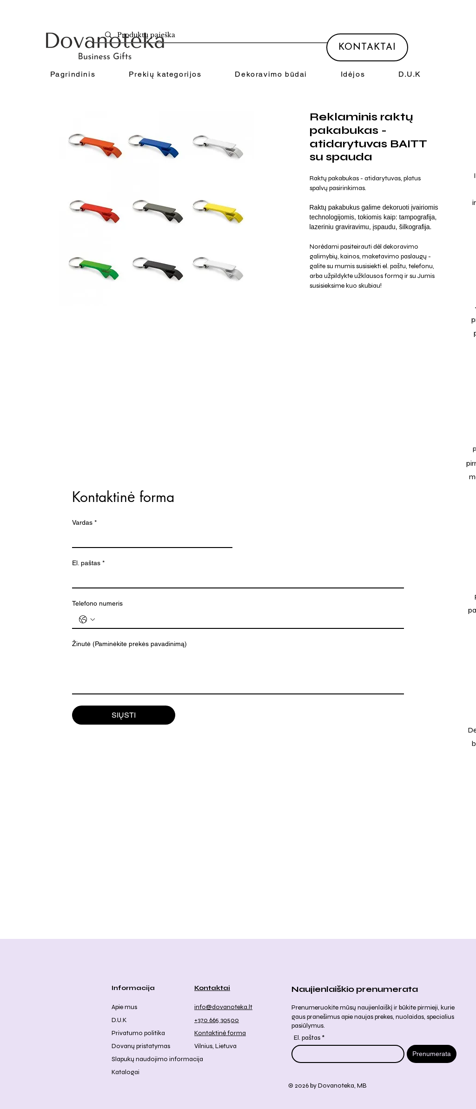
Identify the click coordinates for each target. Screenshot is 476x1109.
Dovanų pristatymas (141, 1046)
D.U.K (119, 1020)
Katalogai (125, 1072)
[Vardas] (149, 538)
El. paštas (88, 563)
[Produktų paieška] (242, 35)
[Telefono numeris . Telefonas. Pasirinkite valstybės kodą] (87, 619)
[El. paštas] (235, 579)
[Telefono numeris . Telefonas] (247, 619)
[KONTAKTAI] (367, 47)
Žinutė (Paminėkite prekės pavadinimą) (129, 643)
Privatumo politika (138, 1033)
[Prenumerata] (431, 1054)
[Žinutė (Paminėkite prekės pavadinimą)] (238, 672)
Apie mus (124, 1007)
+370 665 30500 (216, 1020)
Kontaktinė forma (220, 1033)
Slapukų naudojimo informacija (157, 1059)
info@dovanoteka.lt (223, 1007)
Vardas (84, 523)
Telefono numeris (97, 603)
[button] (165, 74)
